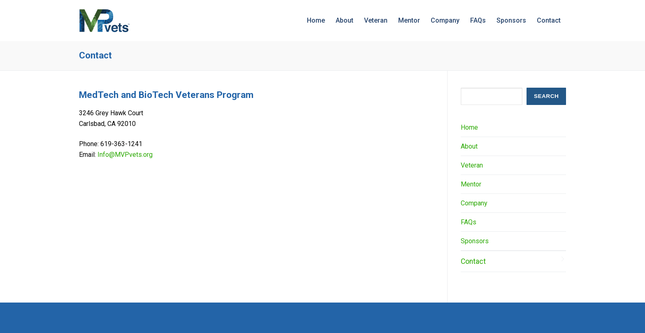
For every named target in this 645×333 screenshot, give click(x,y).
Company (474, 203)
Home (469, 127)
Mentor (471, 184)
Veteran (472, 165)
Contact (473, 261)
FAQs (468, 222)
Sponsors (475, 241)
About (469, 146)
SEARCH (546, 96)
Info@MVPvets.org (125, 154)
